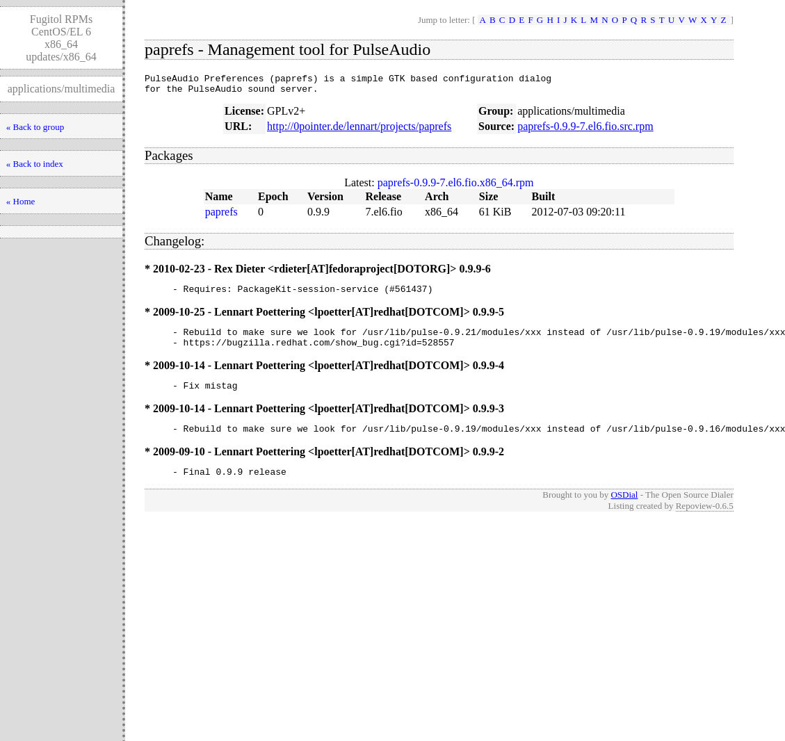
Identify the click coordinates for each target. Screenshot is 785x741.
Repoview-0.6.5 (705, 522)
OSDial (624, 511)
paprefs (221, 216)
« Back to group (35, 127)
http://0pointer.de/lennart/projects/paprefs (359, 130)
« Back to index (34, 163)
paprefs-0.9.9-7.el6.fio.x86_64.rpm (456, 187)
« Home (20, 201)
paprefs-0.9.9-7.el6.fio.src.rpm (585, 130)
